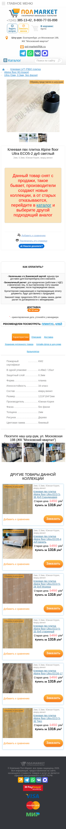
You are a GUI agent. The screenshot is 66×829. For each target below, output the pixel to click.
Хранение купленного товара (19, 344)
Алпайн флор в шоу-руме (48, 344)
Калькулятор (33, 351)
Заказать (53, 519)
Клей (58, 324)
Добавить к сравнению (16, 519)
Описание (36, 337)
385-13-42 (19, 20)
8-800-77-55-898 (45, 20)
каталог (43, 205)
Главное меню (16, 3)
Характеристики (21, 337)
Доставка (48, 337)
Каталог (12, 60)
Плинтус (48, 324)
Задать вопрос (12, 28)
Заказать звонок (23, 28)
